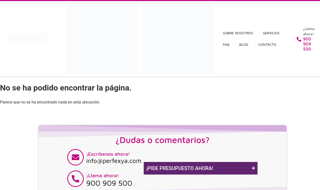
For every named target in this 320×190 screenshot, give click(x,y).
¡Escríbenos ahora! (108, 154)
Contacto (267, 44)
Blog (243, 44)
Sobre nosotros (238, 33)
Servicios (271, 33)
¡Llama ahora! (102, 175)
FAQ (226, 44)
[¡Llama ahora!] (75, 178)
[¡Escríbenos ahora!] (75, 157)
